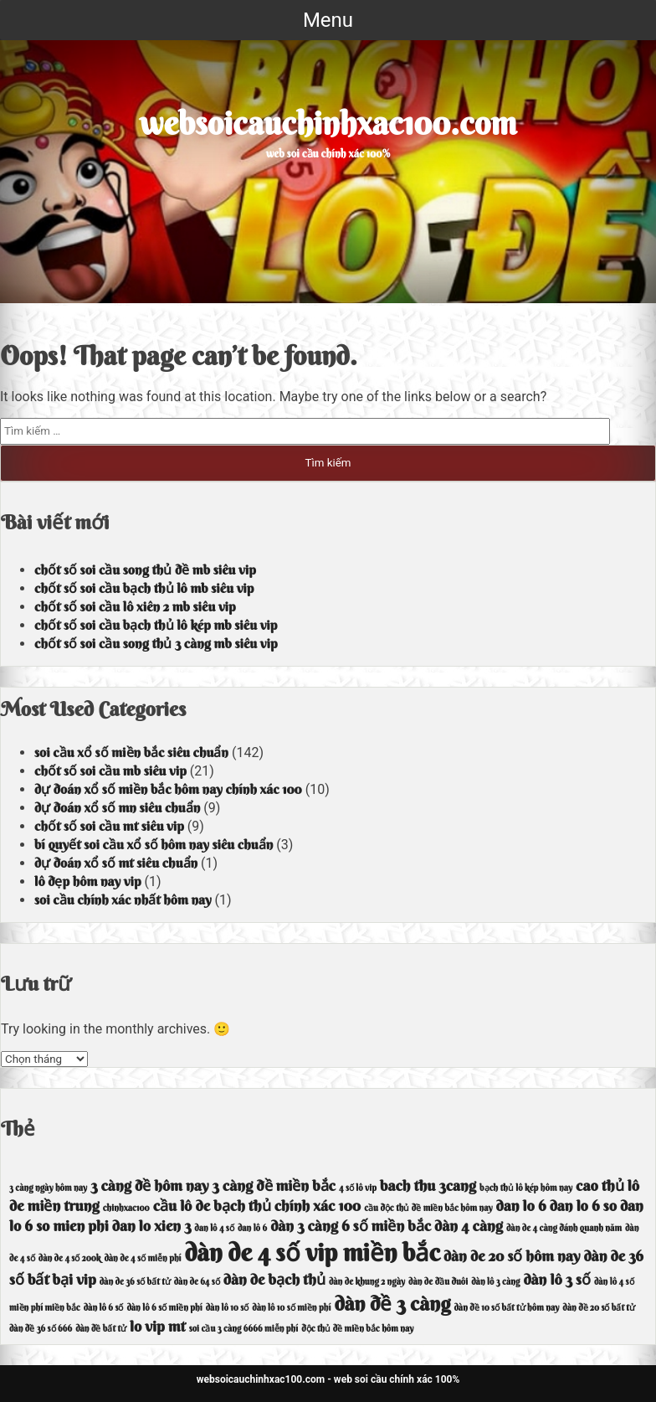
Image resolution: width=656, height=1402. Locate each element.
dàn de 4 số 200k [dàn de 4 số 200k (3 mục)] (69, 1258)
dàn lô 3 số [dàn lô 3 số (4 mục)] (557, 1279)
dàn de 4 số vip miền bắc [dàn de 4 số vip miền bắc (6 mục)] (312, 1252)
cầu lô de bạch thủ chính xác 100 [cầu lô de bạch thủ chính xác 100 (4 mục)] (257, 1205)
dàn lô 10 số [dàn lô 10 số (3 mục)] (227, 1307)
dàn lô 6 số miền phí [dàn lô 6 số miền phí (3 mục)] (164, 1307)
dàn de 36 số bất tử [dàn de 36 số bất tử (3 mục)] (135, 1281)
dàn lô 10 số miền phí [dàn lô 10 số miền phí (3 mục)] (291, 1307)
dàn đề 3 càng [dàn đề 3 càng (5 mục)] (392, 1303)
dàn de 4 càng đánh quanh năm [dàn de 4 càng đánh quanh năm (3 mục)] (564, 1228)
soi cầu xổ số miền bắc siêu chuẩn (131, 752)
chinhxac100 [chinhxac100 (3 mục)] (126, 1208)
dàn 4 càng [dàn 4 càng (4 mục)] (468, 1225)
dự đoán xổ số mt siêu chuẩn (115, 862)
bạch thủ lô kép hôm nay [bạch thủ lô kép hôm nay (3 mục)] (525, 1188)
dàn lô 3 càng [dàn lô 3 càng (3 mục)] (495, 1281)
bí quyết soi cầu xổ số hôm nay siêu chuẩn (153, 844)
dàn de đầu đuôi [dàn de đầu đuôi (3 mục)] (438, 1281)
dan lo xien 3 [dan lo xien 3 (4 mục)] (152, 1225)
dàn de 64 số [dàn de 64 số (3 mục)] (197, 1281)
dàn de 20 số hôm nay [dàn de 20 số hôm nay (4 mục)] (512, 1255)
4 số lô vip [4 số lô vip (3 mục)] (358, 1188)
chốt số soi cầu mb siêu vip (110, 770)
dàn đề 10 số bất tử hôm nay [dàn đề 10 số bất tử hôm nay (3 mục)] (506, 1307)
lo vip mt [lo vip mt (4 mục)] (158, 1326)
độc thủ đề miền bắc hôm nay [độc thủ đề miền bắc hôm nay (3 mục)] (357, 1328)
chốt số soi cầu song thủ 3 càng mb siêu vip (156, 643)
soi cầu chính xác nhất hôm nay (123, 899)
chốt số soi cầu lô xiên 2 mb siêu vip (135, 606)
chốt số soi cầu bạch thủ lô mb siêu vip (144, 588)
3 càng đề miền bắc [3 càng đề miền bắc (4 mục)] (274, 1185)
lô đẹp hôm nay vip (87, 881)
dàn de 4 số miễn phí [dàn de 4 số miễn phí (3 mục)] (142, 1258)
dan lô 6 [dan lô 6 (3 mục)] (252, 1228)
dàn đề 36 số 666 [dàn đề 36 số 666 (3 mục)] (40, 1328)
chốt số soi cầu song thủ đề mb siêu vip (145, 569)
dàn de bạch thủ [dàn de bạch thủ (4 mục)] (274, 1279)
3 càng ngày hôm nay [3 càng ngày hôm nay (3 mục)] (48, 1188)
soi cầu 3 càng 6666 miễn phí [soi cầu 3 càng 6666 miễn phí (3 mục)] (244, 1328)
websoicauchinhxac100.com (328, 123)
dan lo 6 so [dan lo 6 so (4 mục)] (583, 1205)
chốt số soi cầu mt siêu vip (109, 825)
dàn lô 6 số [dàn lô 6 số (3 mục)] (104, 1307)
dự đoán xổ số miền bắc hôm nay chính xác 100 (168, 789)
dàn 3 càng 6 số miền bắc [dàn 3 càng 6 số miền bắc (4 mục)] (350, 1225)
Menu (328, 20)
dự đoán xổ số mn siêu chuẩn (117, 807)
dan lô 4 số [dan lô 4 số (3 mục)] (214, 1228)
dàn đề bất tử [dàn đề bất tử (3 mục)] (100, 1328)
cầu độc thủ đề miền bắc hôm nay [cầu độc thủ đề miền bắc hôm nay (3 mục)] (428, 1208)
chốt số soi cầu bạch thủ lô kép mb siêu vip (155, 624)
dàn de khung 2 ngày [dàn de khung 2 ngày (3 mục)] (367, 1281)
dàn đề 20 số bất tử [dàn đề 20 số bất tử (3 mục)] (598, 1307)
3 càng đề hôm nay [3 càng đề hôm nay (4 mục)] (149, 1185)
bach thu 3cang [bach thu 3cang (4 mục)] (428, 1185)
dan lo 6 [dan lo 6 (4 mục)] (521, 1205)
